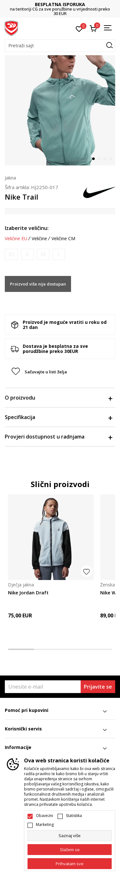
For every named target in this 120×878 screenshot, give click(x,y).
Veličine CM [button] (63, 238)
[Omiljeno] (79, 28)
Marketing (45, 825)
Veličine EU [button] (16, 238)
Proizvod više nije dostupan (38, 284)
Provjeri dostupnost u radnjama (58, 436)
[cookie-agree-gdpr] (70, 849)
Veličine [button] (39, 238)
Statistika (74, 816)
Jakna (10, 177)
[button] (60, 45)
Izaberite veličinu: (27, 228)
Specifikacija (58, 417)
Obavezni (44, 816)
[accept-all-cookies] (70, 863)
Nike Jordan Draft (28, 592)
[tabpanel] (60, 110)
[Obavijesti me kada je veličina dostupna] (11, 254)
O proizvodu (58, 397)
